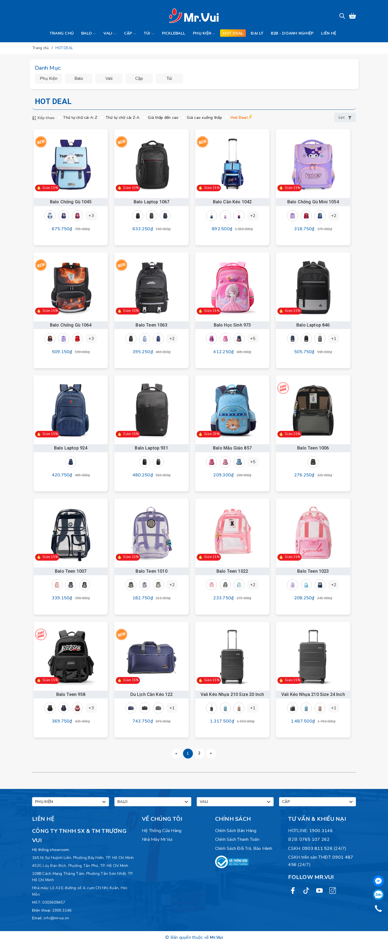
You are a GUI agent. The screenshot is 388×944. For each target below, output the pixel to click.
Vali (109, 33)
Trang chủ (62, 33)
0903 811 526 (317, 848)
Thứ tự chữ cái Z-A (120, 117)
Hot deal (233, 33)
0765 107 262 (314, 839)
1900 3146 (61, 910)
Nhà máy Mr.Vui (157, 839)
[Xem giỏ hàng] (352, 15)
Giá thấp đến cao (160, 117)
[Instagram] (332, 890)
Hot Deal (236, 117)
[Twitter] (306, 890)
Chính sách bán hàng (236, 831)
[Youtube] (319, 890)
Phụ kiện (204, 33)
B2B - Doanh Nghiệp (292, 33)
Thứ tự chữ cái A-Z (77, 117)
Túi (149, 33)
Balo (88, 33)
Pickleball (173, 33)
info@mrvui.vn (56, 918)
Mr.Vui (216, 937)
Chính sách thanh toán (237, 839)
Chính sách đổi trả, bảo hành (243, 848)
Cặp (130, 33)
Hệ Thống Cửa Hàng (161, 831)
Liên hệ (328, 33)
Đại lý (257, 33)
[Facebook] (292, 890)
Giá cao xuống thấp (201, 117)
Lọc (345, 117)
